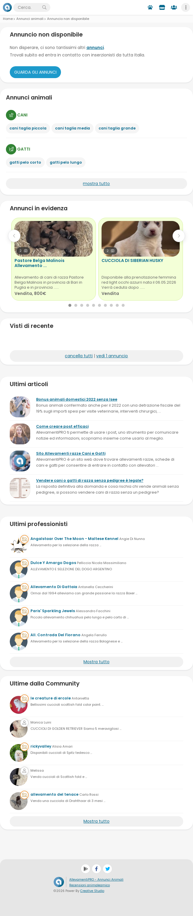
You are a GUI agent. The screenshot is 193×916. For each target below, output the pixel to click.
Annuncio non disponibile (68, 18)
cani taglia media (72, 128)
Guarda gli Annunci (35, 72)
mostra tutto (96, 184)
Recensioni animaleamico (89, 885)
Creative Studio (92, 891)
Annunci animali (30, 18)
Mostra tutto (96, 662)
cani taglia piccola (27, 128)
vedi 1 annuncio (112, 356)
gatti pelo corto (25, 162)
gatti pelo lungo (66, 162)
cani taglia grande (117, 128)
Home (8, 18)
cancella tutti (79, 356)
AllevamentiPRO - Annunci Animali (96, 879)
